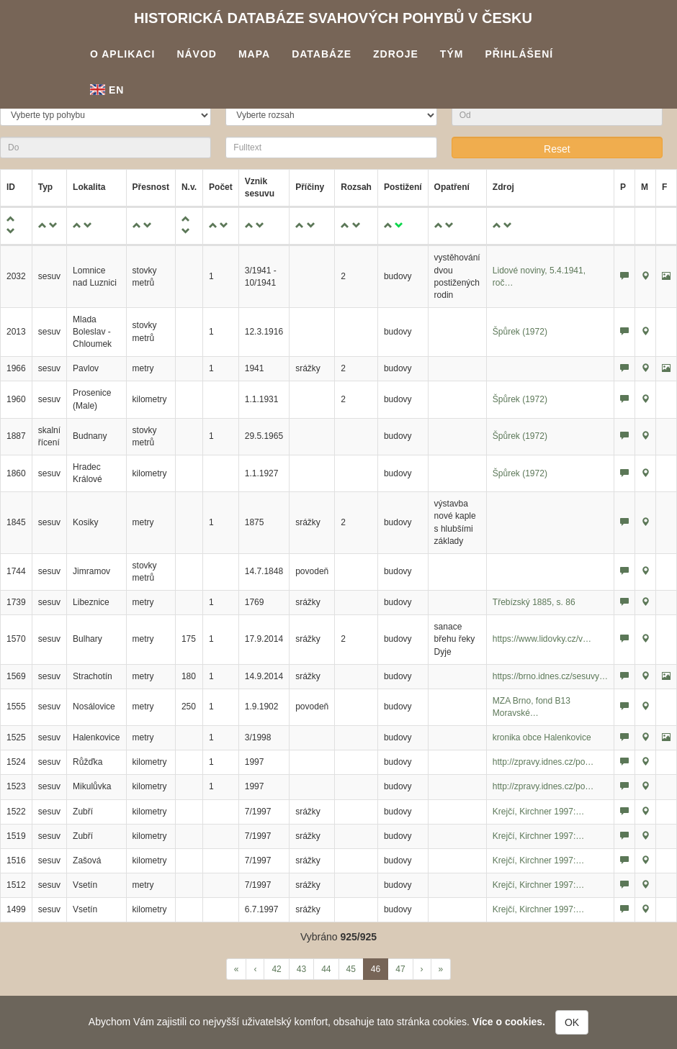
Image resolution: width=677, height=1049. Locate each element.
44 (326, 969)
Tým (452, 54)
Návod (196, 54)
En (107, 90)
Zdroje (395, 54)
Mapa (254, 54)
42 (276, 969)
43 (301, 969)
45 (351, 969)
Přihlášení (519, 54)
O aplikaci (122, 54)
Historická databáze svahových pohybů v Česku (333, 18)
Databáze (321, 54)
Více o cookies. (508, 1021)
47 (400, 969)
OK (572, 1022)
